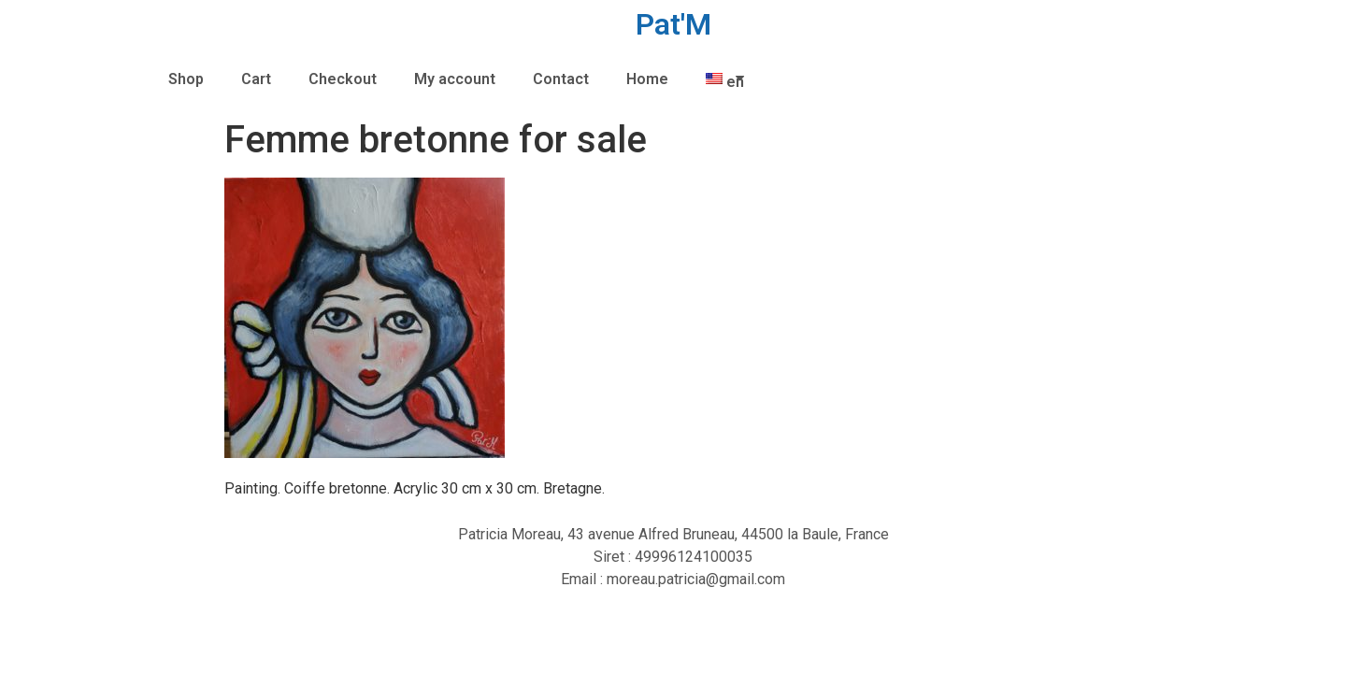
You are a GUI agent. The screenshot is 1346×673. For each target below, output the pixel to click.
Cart (256, 79)
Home (647, 79)
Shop (186, 79)
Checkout (342, 79)
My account (454, 79)
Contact (561, 79)
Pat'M (673, 24)
